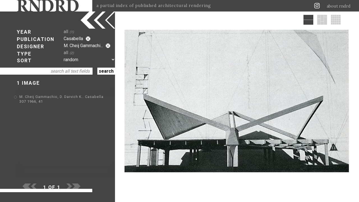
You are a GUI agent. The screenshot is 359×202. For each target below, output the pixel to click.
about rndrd (339, 6)
